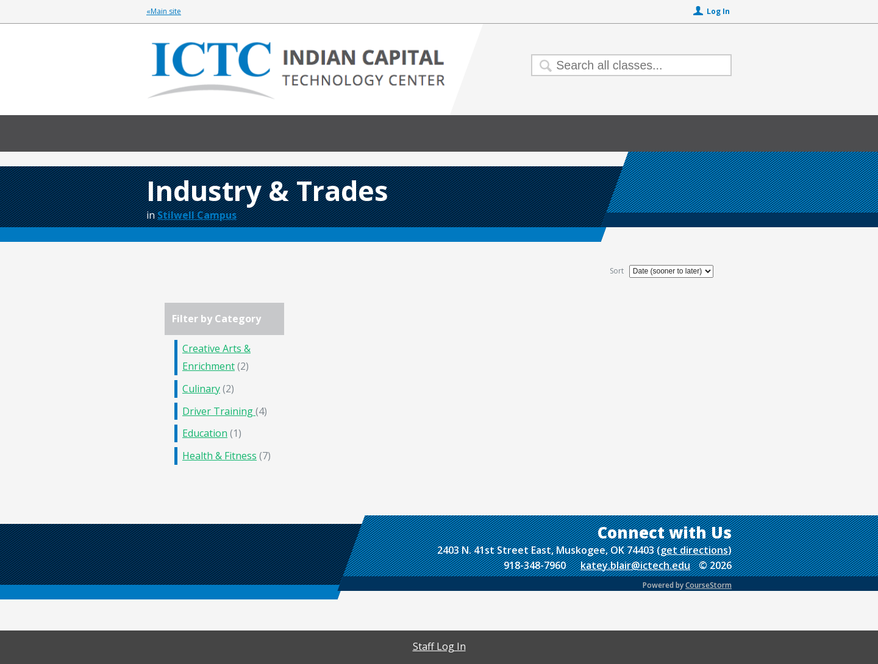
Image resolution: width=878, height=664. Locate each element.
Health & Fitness (219, 455)
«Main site (163, 11)
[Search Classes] (624, 65)
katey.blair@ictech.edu (635, 565)
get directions (694, 550)
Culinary (201, 388)
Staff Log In (439, 646)
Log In (718, 11)
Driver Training (218, 411)
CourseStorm (708, 585)
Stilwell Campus (197, 215)
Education (204, 433)
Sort (617, 271)
